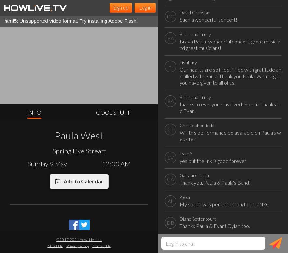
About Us (55, 245)
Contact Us (101, 245)
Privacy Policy (77, 245)
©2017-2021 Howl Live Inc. (79, 239)
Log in (145, 8)
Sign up (121, 8)
